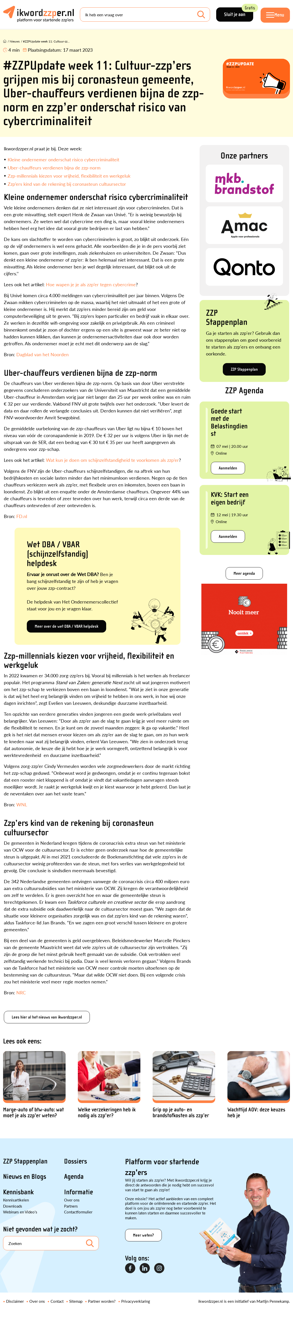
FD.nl (21, 516)
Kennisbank (18, 1192)
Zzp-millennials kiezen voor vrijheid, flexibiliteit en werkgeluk (69, 176)
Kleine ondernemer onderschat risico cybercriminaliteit (63, 159)
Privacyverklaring (135, 1301)
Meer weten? (143, 1235)
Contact (57, 1301)
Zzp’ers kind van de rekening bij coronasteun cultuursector (67, 184)
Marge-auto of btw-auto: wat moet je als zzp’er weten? (33, 1113)
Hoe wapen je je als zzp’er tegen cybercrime (91, 284)
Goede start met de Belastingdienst (229, 422)
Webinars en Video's (20, 1211)
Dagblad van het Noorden (42, 354)
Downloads (12, 1206)
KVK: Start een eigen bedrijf (230, 498)
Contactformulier (78, 1211)
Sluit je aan (237, 13)
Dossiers (75, 1161)
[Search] (145, 15)
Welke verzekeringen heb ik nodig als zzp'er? (107, 1113)
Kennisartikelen (16, 1199)
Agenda (74, 1176)
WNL (21, 804)
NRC (21, 992)
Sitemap (75, 1301)
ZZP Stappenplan (244, 369)
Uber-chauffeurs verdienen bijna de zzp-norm (54, 167)
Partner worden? (102, 1301)
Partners (71, 1206)
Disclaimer (15, 1301)
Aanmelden (228, 468)
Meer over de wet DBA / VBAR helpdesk (66, 626)
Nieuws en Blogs (24, 1176)
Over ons (72, 1199)
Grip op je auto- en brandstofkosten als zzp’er (181, 1113)
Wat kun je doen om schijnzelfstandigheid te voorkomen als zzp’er (112, 460)
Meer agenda (244, 573)
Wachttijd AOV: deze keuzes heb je (256, 1113)
